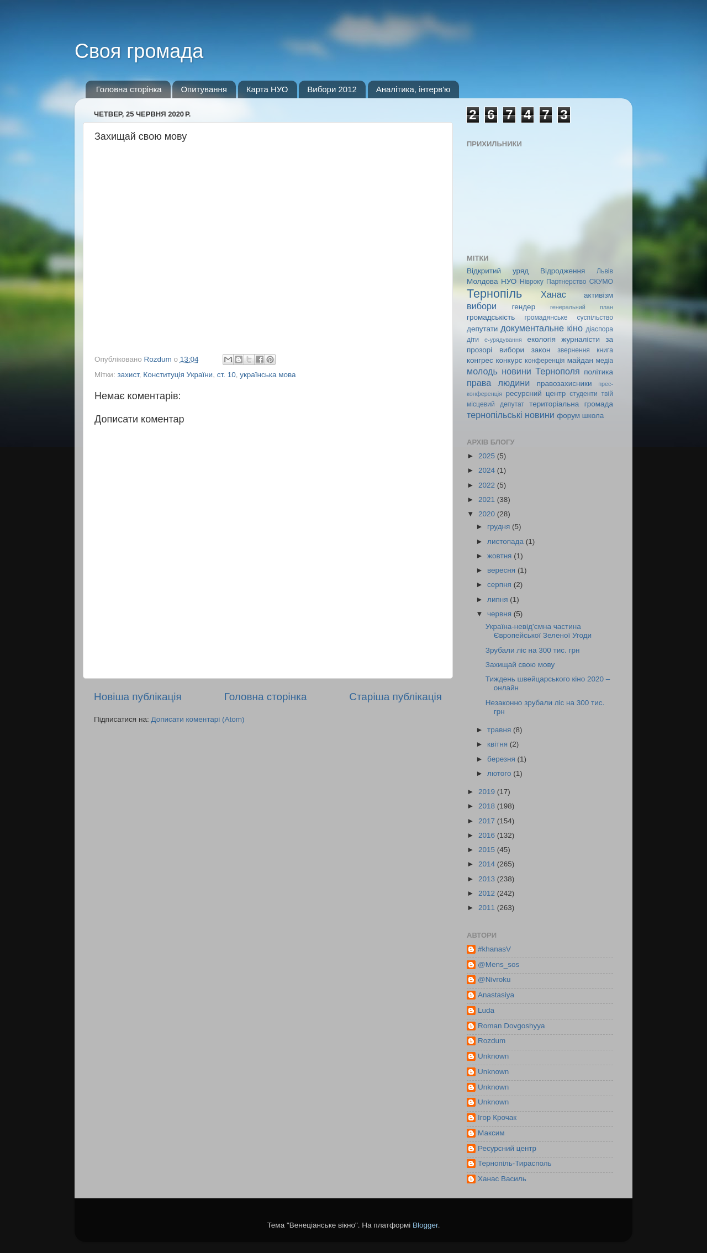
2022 (487, 485)
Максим (491, 1133)
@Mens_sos (498, 964)
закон (541, 350)
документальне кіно (541, 328)
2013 (487, 879)
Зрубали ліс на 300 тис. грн (533, 650)
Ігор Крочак (497, 1117)
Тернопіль (494, 293)
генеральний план (581, 307)
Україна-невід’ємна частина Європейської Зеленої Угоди (539, 630)
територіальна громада (571, 404)
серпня (500, 584)
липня (498, 599)
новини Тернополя (540, 371)
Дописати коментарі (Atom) (197, 719)
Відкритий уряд (498, 271)
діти (473, 339)
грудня (499, 526)
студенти (583, 394)
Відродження (562, 271)
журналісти (580, 339)
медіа (604, 360)
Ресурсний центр (507, 1148)
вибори (482, 306)
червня (500, 614)
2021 (487, 499)
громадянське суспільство (569, 317)
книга (605, 350)
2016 (487, 835)
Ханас (553, 294)
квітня (498, 744)
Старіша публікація (395, 696)
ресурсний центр (536, 393)
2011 (487, 907)
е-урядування (503, 339)
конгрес (480, 360)
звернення (573, 350)
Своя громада (139, 51)
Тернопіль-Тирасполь (515, 1163)
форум (568, 415)
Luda (486, 1010)
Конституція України (178, 375)
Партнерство (566, 282)
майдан (580, 360)
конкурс (508, 360)
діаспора (599, 329)
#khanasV (494, 949)
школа (593, 415)
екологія (541, 339)
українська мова (268, 375)
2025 (487, 456)
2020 (487, 514)
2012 (487, 893)
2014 (487, 864)
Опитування (204, 89)
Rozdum (491, 1041)
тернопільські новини (511, 415)
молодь (482, 371)
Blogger (425, 1225)
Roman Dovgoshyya (511, 1026)
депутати (482, 329)
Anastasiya (496, 995)
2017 (487, 821)
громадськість (491, 317)
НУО (508, 281)
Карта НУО (267, 89)
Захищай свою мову (520, 664)
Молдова (482, 281)
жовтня (500, 556)
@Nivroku (494, 979)
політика (598, 372)
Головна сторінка (129, 89)
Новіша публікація (138, 696)
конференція (544, 360)
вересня (502, 570)
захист (128, 375)
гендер (523, 307)
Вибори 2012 (332, 89)
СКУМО (601, 282)
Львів (605, 271)
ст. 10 (226, 375)
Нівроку (532, 282)
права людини (498, 383)
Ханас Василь (502, 1179)
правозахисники (564, 383)
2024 (487, 470)
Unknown (493, 1056)
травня (500, 730)
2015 (487, 849)
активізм (598, 295)
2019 (487, 791)
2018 (487, 806)
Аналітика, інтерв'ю (413, 89)
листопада (506, 541)
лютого (500, 773)
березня (502, 759)
